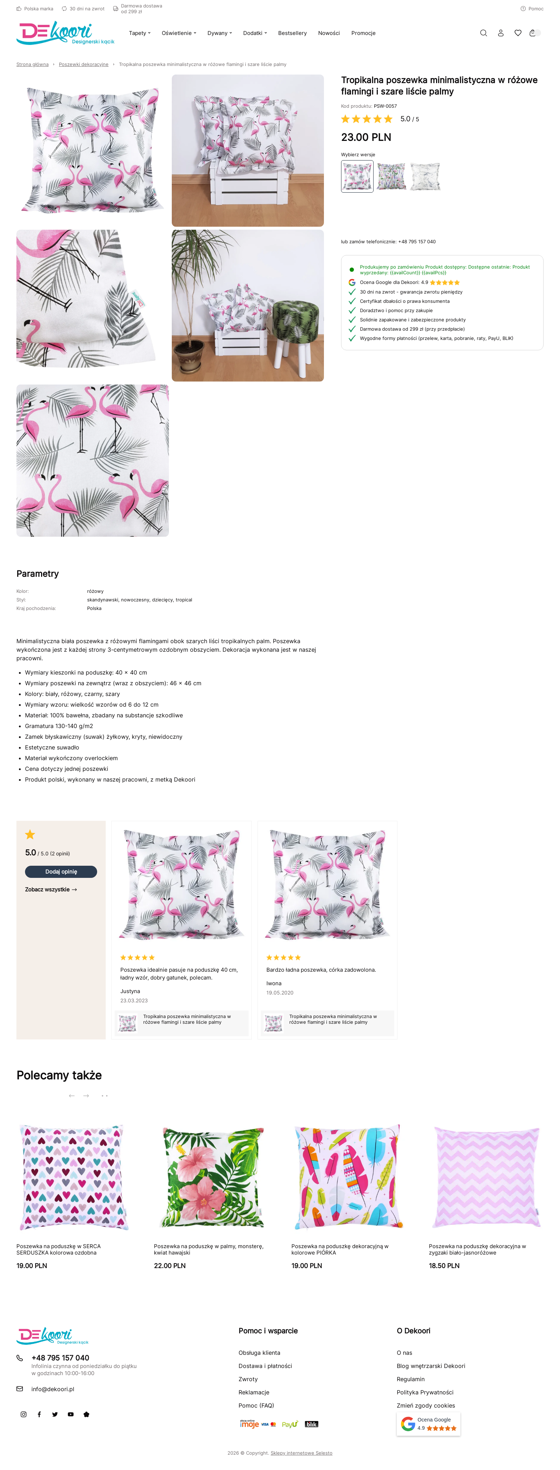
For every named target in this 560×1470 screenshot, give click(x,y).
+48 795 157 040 (417, 241)
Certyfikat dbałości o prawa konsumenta (405, 301)
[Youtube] (71, 1414)
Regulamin (411, 1379)
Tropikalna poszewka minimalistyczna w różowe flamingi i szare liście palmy (202, 64)
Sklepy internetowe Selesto (301, 1453)
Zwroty (248, 1379)
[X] (55, 1414)
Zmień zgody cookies (426, 1405)
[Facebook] (39, 1414)
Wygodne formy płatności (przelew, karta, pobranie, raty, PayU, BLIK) (437, 338)
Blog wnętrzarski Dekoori (431, 1365)
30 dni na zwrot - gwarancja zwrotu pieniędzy (411, 292)
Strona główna (32, 64)
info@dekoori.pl (52, 1389)
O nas (404, 1352)
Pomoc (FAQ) (256, 1405)
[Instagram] (23, 1414)
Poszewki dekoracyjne (84, 64)
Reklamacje (254, 1392)
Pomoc (532, 8)
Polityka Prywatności (425, 1392)
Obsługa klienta (259, 1352)
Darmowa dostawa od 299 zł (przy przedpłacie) (412, 329)
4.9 (410, 282)
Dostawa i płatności (265, 1365)
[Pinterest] (86, 1414)
